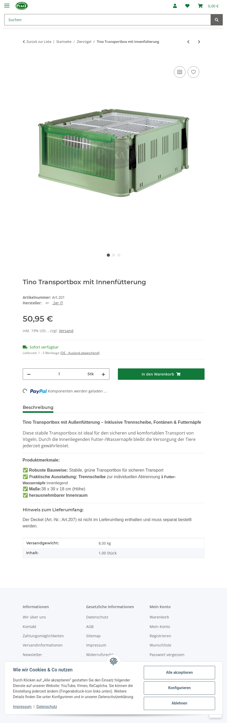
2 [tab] (113, 255)
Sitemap (93, 635)
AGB (90, 626)
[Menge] (59, 374)
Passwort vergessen (167, 654)
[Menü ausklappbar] (7, 3)
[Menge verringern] (29, 374)
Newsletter (32, 654)
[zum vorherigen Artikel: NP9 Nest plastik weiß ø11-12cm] (188, 41)
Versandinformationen (43, 645)
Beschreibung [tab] (38, 407)
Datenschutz (46, 706)
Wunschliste (160, 645)
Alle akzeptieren (179, 672)
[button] (175, 6)
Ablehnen (179, 703)
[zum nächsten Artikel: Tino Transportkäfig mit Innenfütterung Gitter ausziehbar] (199, 41)
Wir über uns (34, 617)
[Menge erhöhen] (103, 374)
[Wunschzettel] (187, 6)
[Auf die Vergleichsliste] (180, 72)
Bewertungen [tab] (77, 407)
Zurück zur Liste (38, 41)
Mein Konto (160, 626)
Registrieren (160, 635)
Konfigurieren (179, 688)
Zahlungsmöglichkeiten (43, 635)
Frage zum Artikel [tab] (120, 407)
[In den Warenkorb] (27, 59)
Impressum (22, 706)
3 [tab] (119, 255)
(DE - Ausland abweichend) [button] (80, 353)
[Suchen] (107, 19)
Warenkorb (159, 617)
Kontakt (29, 626)
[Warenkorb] (208, 6)
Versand (66, 330)
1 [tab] (108, 255)
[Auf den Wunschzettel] (193, 72)
